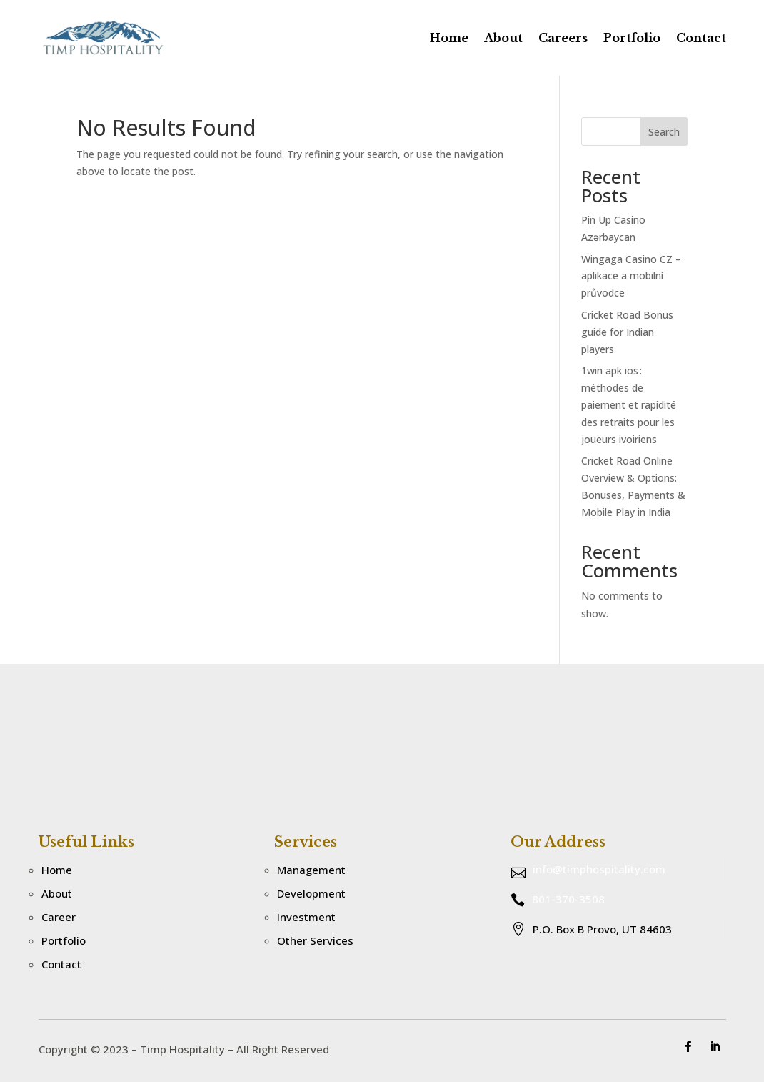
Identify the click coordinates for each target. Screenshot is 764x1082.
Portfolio (631, 38)
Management (311, 870)
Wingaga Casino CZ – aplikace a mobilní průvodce (631, 276)
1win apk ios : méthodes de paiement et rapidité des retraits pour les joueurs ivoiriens (628, 404)
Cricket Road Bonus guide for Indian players (627, 332)
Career (58, 917)
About (503, 38)
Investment (306, 917)
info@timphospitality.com (599, 869)
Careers (563, 38)
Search (664, 132)
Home (449, 38)
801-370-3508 (568, 899)
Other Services (315, 940)
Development (311, 893)
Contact (701, 38)
